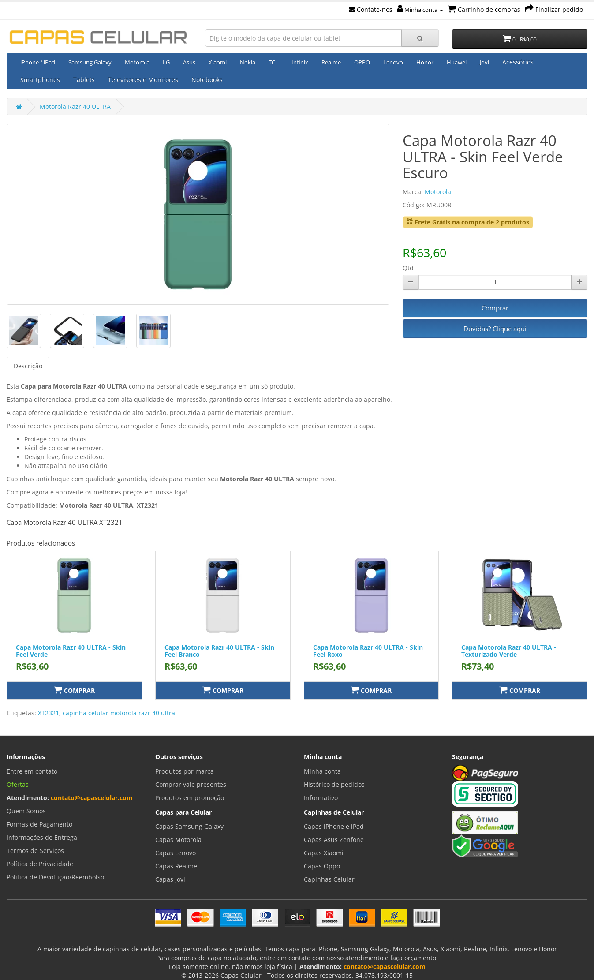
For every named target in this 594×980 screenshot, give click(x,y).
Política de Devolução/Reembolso (55, 877)
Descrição (28, 366)
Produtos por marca (184, 771)
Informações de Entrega (42, 837)
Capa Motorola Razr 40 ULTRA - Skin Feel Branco (219, 650)
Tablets (84, 79)
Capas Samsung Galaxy (189, 826)
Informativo (321, 797)
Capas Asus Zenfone (334, 839)
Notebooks (207, 79)
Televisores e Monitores (143, 79)
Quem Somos (26, 811)
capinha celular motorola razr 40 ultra (119, 713)
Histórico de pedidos (334, 784)
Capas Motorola (178, 839)
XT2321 (48, 713)
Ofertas (18, 784)
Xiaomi (218, 62)
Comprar (495, 307)
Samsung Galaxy (90, 62)
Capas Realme (176, 866)
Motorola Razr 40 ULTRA (75, 106)
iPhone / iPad (37, 62)
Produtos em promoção (189, 797)
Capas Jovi (170, 879)
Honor (424, 62)
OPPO (362, 62)
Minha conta (420, 10)
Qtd (408, 268)
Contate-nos (370, 9)
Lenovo (393, 62)
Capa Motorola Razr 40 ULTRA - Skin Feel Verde (71, 650)
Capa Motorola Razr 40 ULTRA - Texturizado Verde (508, 650)
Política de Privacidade (40, 864)
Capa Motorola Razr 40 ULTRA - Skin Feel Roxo (368, 650)
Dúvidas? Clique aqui (495, 328)
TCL (273, 62)
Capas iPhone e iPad (334, 826)
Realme (331, 62)
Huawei (457, 62)
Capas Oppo (322, 866)
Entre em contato (32, 771)
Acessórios (518, 62)
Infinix (299, 62)
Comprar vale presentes (190, 784)
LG (166, 62)
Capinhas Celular (329, 879)
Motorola (137, 62)
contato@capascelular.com (92, 797)
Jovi (484, 62)
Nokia (247, 62)
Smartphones (40, 79)
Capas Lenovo (175, 853)
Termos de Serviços (35, 850)
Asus (189, 62)
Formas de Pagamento (39, 824)
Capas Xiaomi (324, 853)
